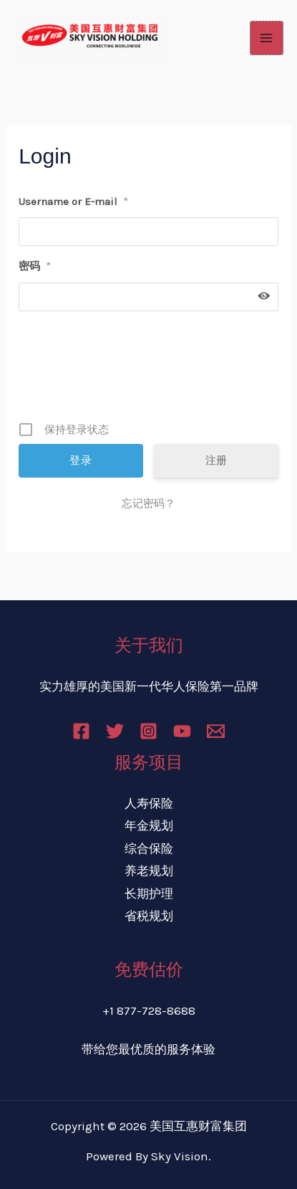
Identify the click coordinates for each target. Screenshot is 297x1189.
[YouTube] (182, 731)
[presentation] (150, 371)
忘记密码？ (148, 503)
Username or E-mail (73, 201)
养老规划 (149, 870)
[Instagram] (148, 731)
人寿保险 (149, 803)
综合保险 (149, 848)
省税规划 (149, 916)
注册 (216, 460)
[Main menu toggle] (266, 38)
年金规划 (149, 825)
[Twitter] (115, 731)
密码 (35, 266)
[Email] (216, 731)
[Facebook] (81, 731)
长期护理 (149, 893)
